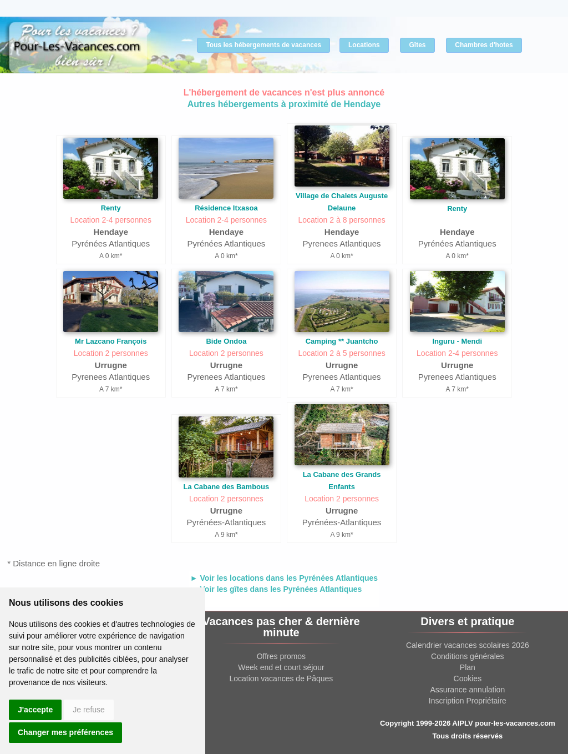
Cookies (468, 678)
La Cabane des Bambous (227, 486)
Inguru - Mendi (457, 341)
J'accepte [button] (35, 709)
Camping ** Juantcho (342, 341)
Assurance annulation (467, 689)
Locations (364, 45)
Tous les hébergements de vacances (263, 45)
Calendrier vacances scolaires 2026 (467, 645)
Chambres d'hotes (484, 45)
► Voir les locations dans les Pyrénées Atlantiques (284, 578)
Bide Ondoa (226, 341)
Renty (111, 208)
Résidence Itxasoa (226, 208)
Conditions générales (467, 656)
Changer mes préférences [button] (65, 732)
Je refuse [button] (89, 709)
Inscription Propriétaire (467, 700)
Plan (467, 667)
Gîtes (417, 45)
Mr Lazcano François (110, 341)
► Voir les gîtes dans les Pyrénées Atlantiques (276, 589)
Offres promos (281, 656)
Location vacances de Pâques (281, 678)
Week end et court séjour (281, 667)
